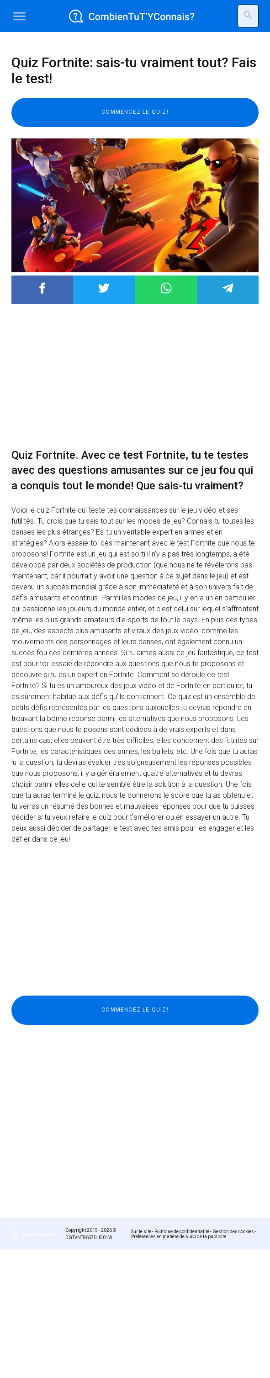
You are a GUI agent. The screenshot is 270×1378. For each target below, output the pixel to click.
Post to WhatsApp (166, 416)
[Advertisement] (135, 107)
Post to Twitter (104, 416)
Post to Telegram (227, 416)
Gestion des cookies (233, 1359)
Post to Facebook (42, 416)
